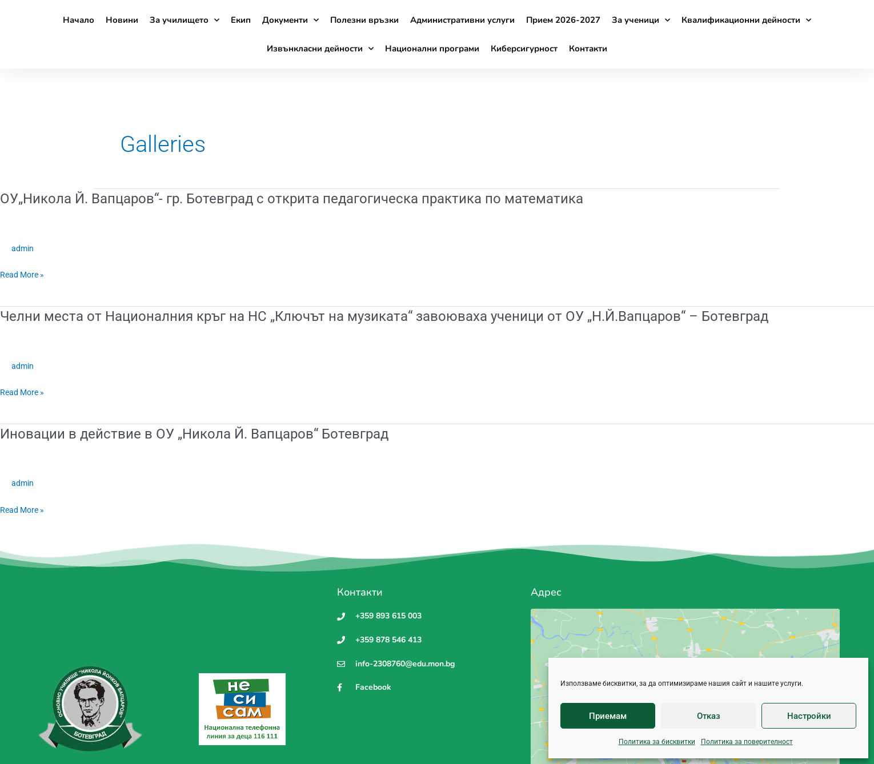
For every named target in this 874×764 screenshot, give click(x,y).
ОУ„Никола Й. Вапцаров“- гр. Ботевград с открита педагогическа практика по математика (315, 198)
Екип (241, 20)
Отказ (708, 716)
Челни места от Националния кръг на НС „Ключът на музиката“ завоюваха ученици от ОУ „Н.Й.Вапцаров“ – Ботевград (413, 315)
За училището (184, 20)
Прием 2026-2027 (563, 20)
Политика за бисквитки (657, 742)
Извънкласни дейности (320, 49)
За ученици (641, 20)
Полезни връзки (364, 20)
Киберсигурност (524, 48)
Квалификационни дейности (746, 20)
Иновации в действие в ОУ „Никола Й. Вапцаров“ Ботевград (209, 433)
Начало (78, 20)
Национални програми (432, 48)
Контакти (588, 48)
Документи (290, 20)
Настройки (809, 716)
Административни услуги (462, 20)
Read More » (23, 275)
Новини (122, 20)
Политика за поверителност (747, 742)
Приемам (608, 716)
